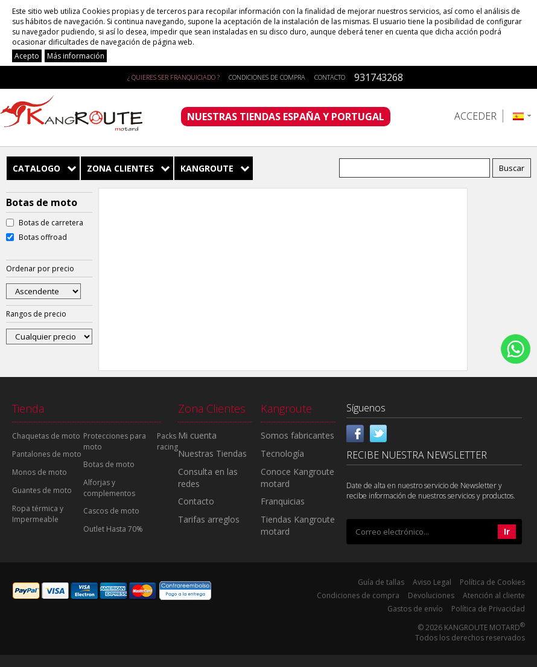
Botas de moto (109, 464)
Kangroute (207, 168)
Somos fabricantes (297, 435)
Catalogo (36, 168)
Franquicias (283, 501)
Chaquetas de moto (46, 436)
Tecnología (282, 453)
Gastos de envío (415, 609)
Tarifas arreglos (209, 519)
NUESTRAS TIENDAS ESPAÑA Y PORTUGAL (285, 116)
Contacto (329, 77)
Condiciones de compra (267, 77)
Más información (75, 56)
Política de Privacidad (488, 609)
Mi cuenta (197, 435)
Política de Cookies (492, 582)
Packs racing (167, 441)
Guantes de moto (42, 490)
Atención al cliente (494, 595)
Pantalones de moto (46, 454)
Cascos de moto (111, 511)
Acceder (475, 116)
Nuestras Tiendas (212, 453)
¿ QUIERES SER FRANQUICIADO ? (173, 77)
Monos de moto (39, 472)
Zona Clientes (120, 168)
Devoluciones (431, 595)
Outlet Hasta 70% (113, 529)
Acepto (26, 56)
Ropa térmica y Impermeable (37, 513)
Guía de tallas (381, 582)
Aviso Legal (432, 582)
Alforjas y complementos (109, 487)
